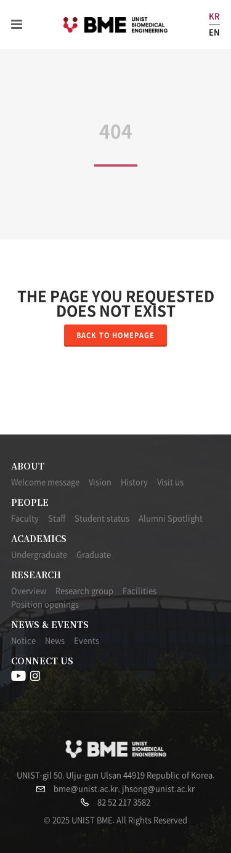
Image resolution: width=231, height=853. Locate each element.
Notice (23, 641)
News (55, 641)
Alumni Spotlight (171, 518)
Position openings (45, 604)
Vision (100, 482)
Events (86, 641)
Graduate (93, 555)
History (134, 482)
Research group (84, 591)
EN (214, 32)
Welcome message (45, 482)
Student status (102, 518)
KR (214, 16)
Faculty (25, 518)
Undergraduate (39, 555)
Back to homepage (115, 335)
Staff (56, 518)
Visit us (170, 482)
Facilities (139, 591)
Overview (28, 591)
